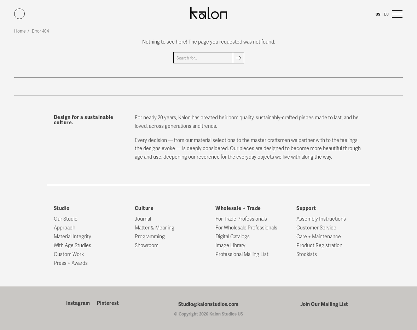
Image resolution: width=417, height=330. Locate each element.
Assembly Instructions (321, 219)
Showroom (146, 245)
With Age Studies (72, 245)
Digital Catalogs (232, 236)
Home (20, 31)
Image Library (230, 245)
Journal (143, 219)
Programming (150, 236)
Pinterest (108, 303)
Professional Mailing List (241, 254)
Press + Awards (71, 263)
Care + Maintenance (318, 236)
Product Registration (319, 245)
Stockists (306, 254)
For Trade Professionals (241, 219)
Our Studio (65, 219)
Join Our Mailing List (324, 304)
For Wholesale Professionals (246, 228)
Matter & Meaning (154, 228)
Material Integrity (72, 236)
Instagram (78, 303)
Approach (64, 228)
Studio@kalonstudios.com (208, 304)
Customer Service (316, 228)
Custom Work (69, 254)
